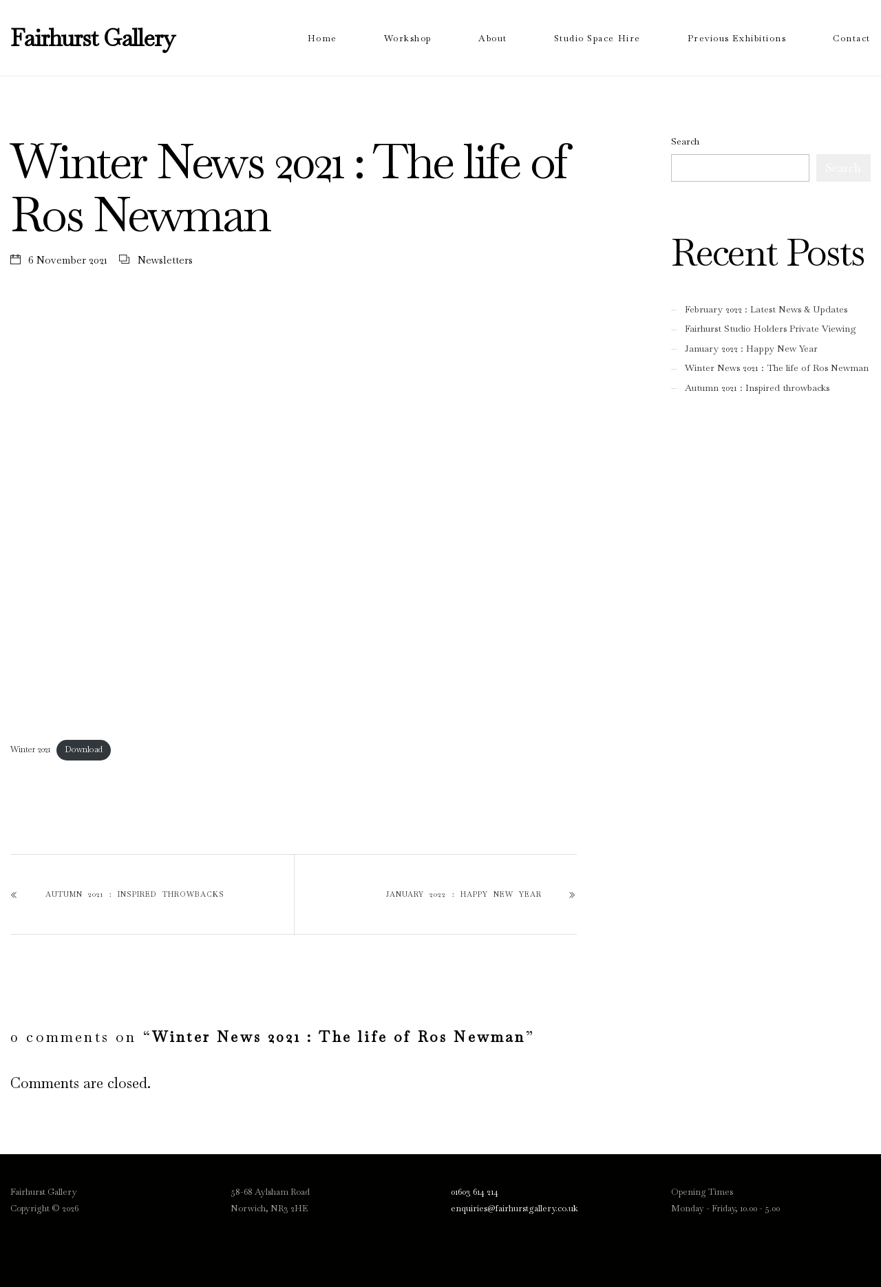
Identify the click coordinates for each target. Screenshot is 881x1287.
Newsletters (165, 259)
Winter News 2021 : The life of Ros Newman (777, 368)
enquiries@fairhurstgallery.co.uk (514, 1208)
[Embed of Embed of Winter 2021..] (293, 521)
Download (84, 749)
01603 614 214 (474, 1192)
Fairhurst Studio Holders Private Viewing (770, 328)
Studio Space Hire (597, 38)
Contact (852, 38)
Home (322, 38)
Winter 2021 (30, 749)
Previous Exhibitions (737, 38)
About (492, 38)
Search (685, 141)
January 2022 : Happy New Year (464, 894)
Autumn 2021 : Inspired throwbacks (134, 894)
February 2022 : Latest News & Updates (766, 309)
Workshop (408, 38)
